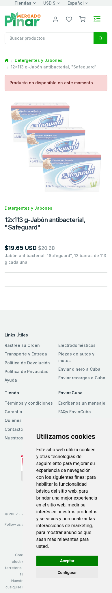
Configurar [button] (67, 572)
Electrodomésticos (77, 345)
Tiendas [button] (22, 3)
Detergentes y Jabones (38, 60)
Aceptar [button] (67, 560)
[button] (82, 18)
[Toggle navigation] (97, 19)
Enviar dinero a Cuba (79, 369)
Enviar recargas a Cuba (81, 377)
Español (76, 3)
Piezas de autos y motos (76, 357)
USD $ (49, 3)
